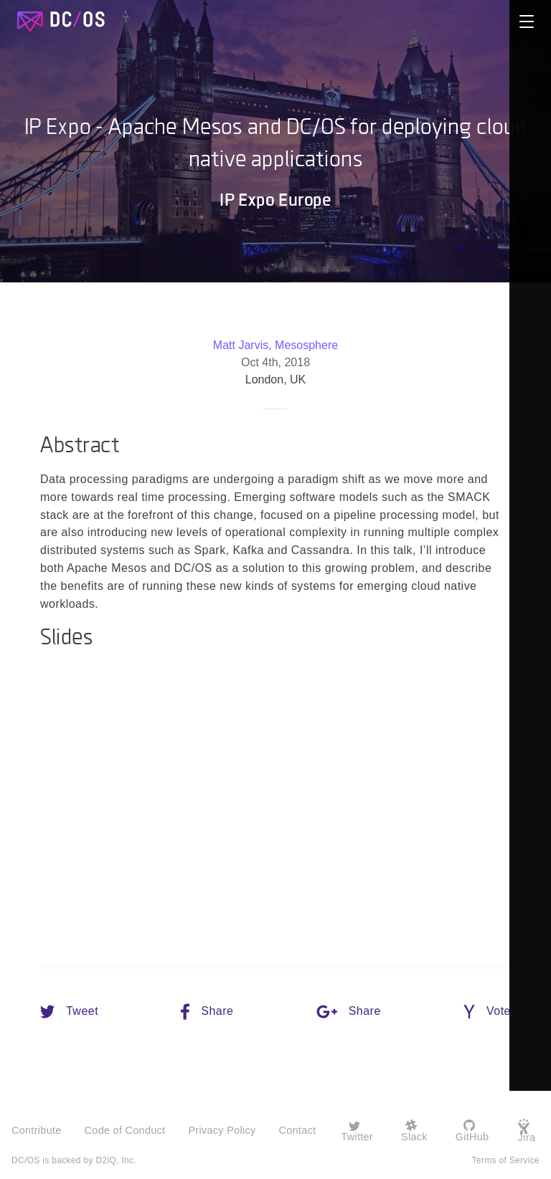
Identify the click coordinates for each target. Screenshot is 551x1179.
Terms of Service (506, 1157)
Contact (297, 1130)
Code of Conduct (125, 1130)
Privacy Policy (221, 1130)
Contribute (36, 1130)
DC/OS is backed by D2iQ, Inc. (73, 1157)
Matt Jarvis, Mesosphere (275, 345)
